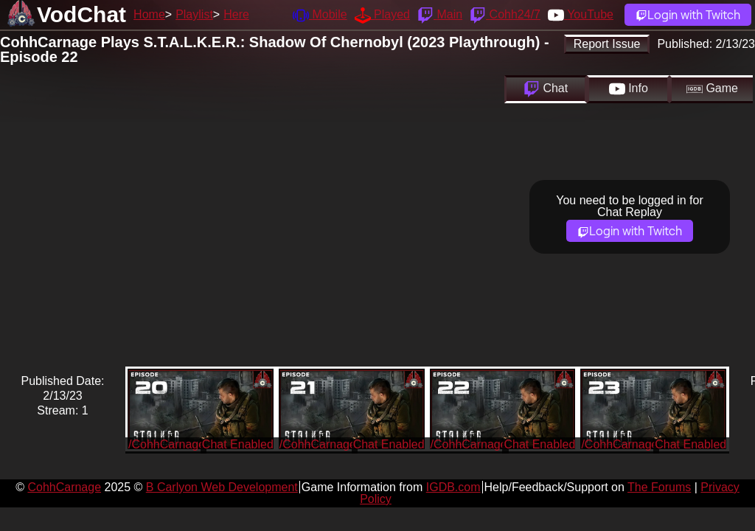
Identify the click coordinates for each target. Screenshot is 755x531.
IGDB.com (453, 487)
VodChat (81, 14)
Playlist (194, 14)
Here (236, 14)
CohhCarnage (64, 487)
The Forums (659, 487)
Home (149, 14)
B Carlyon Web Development (222, 487)
